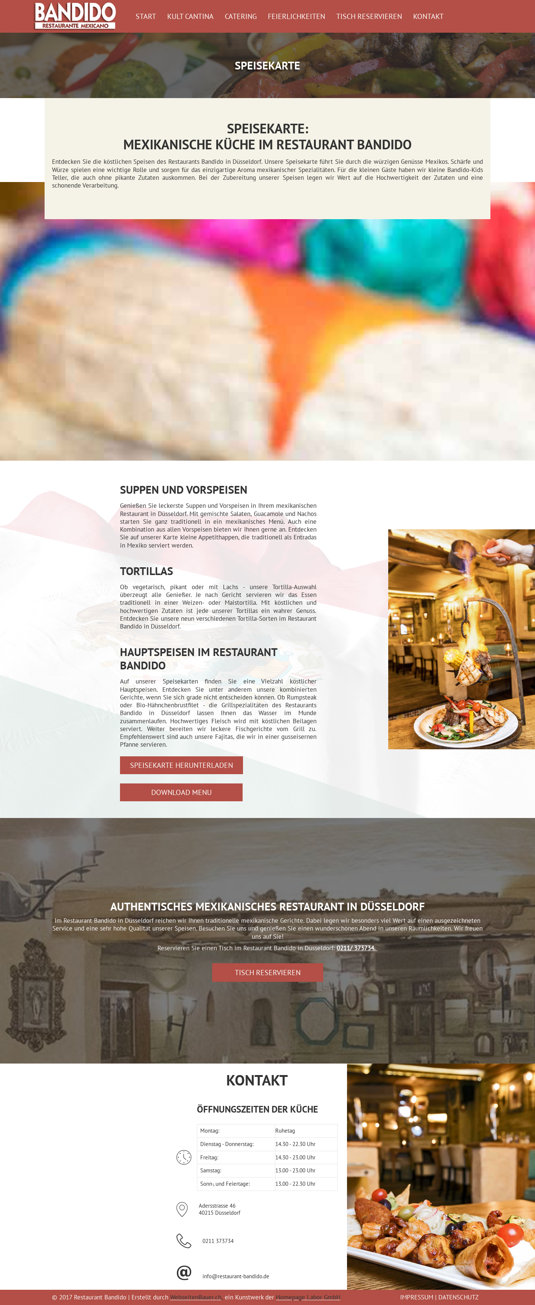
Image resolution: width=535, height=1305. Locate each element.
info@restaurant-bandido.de (235, 1276)
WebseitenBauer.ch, (196, 1297)
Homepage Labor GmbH (308, 1297)
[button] (181, 765)
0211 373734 (218, 1240)
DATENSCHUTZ (458, 1297)
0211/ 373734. (356, 948)
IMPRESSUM (416, 1297)
